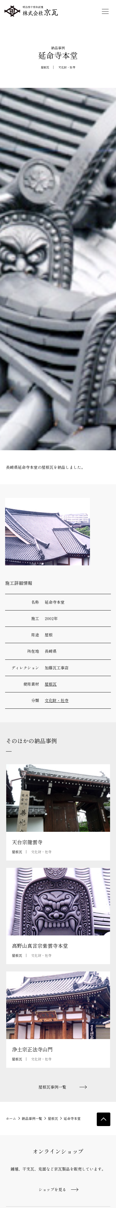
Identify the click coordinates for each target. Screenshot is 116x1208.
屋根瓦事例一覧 (52, 1087)
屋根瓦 (45, 67)
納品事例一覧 (32, 1118)
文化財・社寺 (66, 67)
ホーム (11, 1118)
